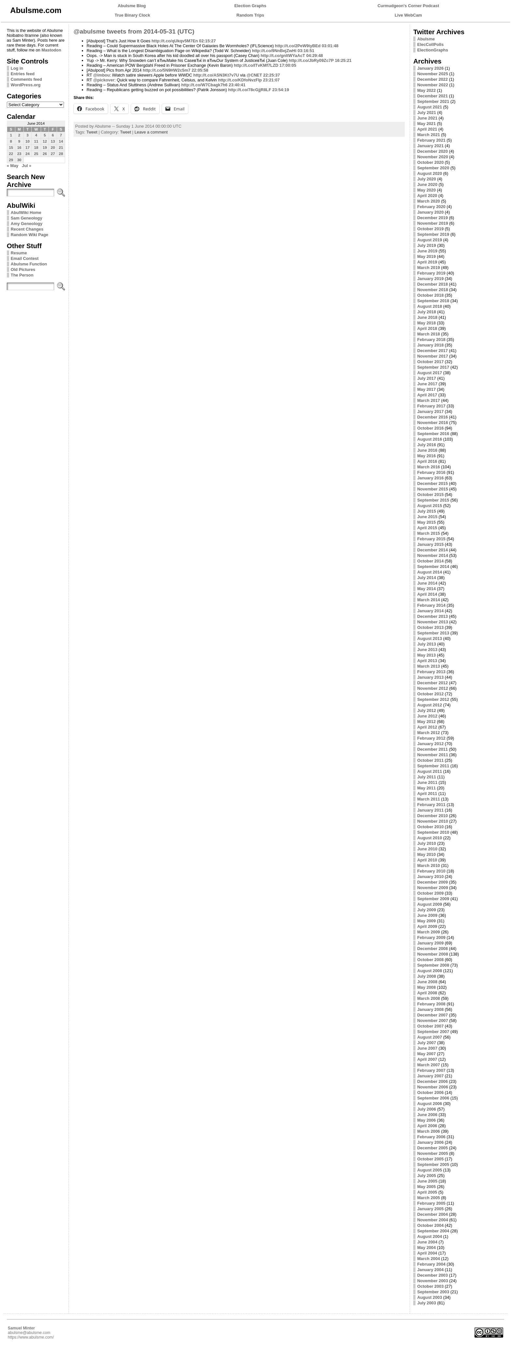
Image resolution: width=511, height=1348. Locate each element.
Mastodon (51, 50)
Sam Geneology (26, 218)
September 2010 (433, 832)
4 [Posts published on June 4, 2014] (36, 135)
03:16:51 (306, 50)
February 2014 (431, 605)
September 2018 (433, 300)
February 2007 (431, 1070)
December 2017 (432, 350)
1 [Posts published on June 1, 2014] (11, 135)
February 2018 (431, 339)
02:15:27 (207, 40)
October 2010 (430, 826)
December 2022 (432, 79)
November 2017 (432, 356)
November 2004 (432, 1219)
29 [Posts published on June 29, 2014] (11, 160)
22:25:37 (271, 75)
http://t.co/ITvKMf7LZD (256, 65)
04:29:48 (314, 55)
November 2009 (432, 887)
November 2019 (432, 223)
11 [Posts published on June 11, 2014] (36, 141)
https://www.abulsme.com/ (31, 1337)
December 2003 (432, 1275)
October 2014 (430, 561)
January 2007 (430, 1075)
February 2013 (431, 671)
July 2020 (426, 179)
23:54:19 (280, 89)
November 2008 (432, 954)
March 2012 (428, 732)
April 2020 (427, 195)
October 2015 (430, 494)
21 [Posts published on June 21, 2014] (61, 147)
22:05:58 (200, 70)
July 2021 (426, 112)
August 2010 (429, 837)
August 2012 (429, 704)
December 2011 (432, 749)
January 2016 (430, 477)
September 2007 (433, 1031)
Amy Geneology (26, 223)
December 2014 (432, 549)
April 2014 (427, 594)
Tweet (91, 132)
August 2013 (429, 638)
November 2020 (432, 156)
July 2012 (426, 710)
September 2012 (433, 699)
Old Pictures (23, 269)
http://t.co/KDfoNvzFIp (240, 80)
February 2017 (431, 406)
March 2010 (428, 865)
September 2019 (433, 234)
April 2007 (427, 1059)
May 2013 (426, 655)
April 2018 (427, 328)
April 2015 (427, 527)
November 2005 (432, 1153)
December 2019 (432, 217)
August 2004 (429, 1236)
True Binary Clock (132, 15)
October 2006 (430, 1092)
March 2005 (428, 1197)
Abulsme (426, 38)
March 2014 (428, 599)
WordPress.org (26, 84)
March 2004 (428, 1258)
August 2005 (429, 1170)
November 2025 (432, 73)
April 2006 (427, 1125)
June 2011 (427, 782)
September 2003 (433, 1291)
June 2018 (427, 317)
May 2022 (426, 90)
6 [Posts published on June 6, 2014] (53, 135)
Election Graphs (250, 5)
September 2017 (433, 367)
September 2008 (433, 965)
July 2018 (426, 311)
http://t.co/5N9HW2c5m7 (166, 70)
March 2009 (428, 931)
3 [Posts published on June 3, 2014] (27, 135)
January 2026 (430, 68)
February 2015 (431, 538)
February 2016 (431, 472)
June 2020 (427, 184)
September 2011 (433, 765)
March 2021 (428, 134)
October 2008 (430, 959)
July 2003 (426, 1302)
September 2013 (433, 633)
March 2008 (428, 998)
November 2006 (432, 1087)
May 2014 (426, 588)
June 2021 (427, 118)
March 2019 (428, 267)
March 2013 (428, 666)
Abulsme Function (29, 264)
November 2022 (432, 84)
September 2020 (433, 167)
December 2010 (432, 815)
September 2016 (433, 433)
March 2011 (428, 799)
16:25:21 (343, 60)
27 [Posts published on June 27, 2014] (53, 154)
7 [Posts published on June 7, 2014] (61, 135)
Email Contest (24, 258)
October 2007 (430, 1026)
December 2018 (432, 284)
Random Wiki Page (29, 234)
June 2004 (427, 1242)
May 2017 (426, 389)
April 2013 (427, 660)
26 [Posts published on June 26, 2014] (45, 154)
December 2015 (432, 483)
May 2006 (426, 1120)
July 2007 (426, 1042)
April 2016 (427, 461)
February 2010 (431, 871)
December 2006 (432, 1081)
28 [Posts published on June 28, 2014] (61, 154)
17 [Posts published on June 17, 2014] (27, 147)
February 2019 (431, 273)
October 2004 (430, 1225)
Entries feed (23, 73)
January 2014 (430, 610)
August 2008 (429, 970)
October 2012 (430, 693)
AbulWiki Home (26, 212)
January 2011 (430, 810)
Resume (19, 252)
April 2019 (427, 262)
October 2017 (430, 361)
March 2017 (428, 400)
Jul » (26, 165)
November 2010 (432, 821)
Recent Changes (27, 229)
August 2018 (429, 306)
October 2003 (430, 1286)
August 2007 (429, 1037)
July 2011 (426, 776)
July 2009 (426, 909)
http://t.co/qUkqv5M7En (175, 40)
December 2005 (432, 1147)
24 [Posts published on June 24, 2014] (27, 154)
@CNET (254, 75)
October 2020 (430, 162)
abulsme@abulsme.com (29, 1332)
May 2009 (426, 920)
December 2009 (432, 882)
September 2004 (433, 1230)
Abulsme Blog (132, 5)
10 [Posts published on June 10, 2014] (27, 141)
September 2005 (433, 1164)
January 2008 (430, 1009)
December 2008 (432, 948)
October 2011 (430, 760)
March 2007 (428, 1064)
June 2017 (427, 383)
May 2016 (426, 455)
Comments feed (26, 79)
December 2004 (432, 1214)
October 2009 (430, 893)
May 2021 (426, 123)
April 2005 (427, 1192)
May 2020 (426, 190)
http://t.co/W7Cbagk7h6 (204, 84)
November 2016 (432, 422)
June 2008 (427, 981)
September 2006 (433, 1098)
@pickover (103, 80)
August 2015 (429, 505)
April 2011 (427, 793)
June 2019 (427, 250)
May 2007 (426, 1053)
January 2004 (430, 1269)
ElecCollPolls (430, 44)
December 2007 (432, 1015)
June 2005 (427, 1181)
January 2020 (430, 212)
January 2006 (430, 1142)
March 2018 (428, 334)
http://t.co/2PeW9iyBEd (298, 45)
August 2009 (429, 904)
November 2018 (432, 289)
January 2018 (430, 345)
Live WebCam (408, 15)
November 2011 (432, 754)
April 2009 (427, 926)
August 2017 (429, 372)
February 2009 (431, 937)
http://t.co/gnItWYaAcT (283, 55)
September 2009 (433, 898)
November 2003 (432, 1280)
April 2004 (427, 1253)
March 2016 (428, 466)
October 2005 (430, 1158)
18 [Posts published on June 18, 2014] (36, 147)
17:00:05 (288, 65)
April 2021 (427, 129)
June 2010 (427, 848)
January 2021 (430, 145)
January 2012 (430, 743)
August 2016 (429, 439)
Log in (17, 68)
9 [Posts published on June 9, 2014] (19, 141)
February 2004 (431, 1264)
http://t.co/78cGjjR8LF (249, 89)
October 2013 (430, 627)
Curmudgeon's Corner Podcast (408, 5)
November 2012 (432, 688)
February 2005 (431, 1203)
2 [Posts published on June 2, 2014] (19, 135)
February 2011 (431, 804)
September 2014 (433, 566)
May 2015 (426, 522)
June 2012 (427, 716)
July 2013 (426, 644)
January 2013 (430, 677)
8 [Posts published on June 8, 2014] (11, 141)
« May (13, 165)
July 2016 (426, 444)
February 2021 (431, 140)
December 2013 (432, 616)
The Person (22, 275)
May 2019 (426, 256)
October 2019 (430, 228)
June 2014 (427, 583)
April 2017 (427, 394)
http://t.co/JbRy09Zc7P (311, 60)
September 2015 (433, 500)
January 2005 (430, 1208)
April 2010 (427, 860)
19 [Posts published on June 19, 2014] (45, 147)
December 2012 (432, 682)
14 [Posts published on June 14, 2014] (61, 141)
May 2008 (426, 987)
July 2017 (426, 378)
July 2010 (426, 843)
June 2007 (427, 1048)
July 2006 (426, 1109)
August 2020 (429, 173)
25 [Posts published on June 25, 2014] (36, 154)
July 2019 (426, 245)
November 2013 (432, 621)
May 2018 (426, 322)
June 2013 (427, 649)
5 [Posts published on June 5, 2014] (45, 135)
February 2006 (431, 1136)
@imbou (101, 75)
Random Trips (250, 15)
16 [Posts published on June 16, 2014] (19, 147)
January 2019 (430, 278)
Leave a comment (151, 132)
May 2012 (426, 721)
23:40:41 (237, 84)
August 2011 (429, 771)
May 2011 (426, 788)
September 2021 (433, 101)
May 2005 (426, 1186)
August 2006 (429, 1103)
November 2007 (432, 1020)
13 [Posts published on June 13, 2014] (53, 141)
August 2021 (429, 107)
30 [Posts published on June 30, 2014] (19, 160)
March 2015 (428, 533)
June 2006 (427, 1114)
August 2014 (429, 572)
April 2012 (427, 727)
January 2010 (430, 876)
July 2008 (426, 976)
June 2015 (427, 516)
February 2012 (431, 738)
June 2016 (427, 450)
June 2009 (427, 915)
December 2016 (432, 417)
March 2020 (428, 201)
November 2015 (432, 489)
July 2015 (426, 511)
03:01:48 (330, 45)
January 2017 (430, 411)
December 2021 (432, 95)
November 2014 (432, 555)
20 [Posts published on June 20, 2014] (53, 147)
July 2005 (426, 1175)
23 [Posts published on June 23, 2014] (19, 154)
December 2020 (432, 151)
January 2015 (430, 544)
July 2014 (426, 577)
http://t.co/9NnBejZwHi (274, 50)
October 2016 (430, 428)
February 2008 (431, 1003)
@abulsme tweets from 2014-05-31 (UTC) (134, 31)
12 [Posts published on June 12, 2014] (45, 141)
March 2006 (428, 1131)
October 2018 (430, 295)
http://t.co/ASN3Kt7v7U (216, 75)
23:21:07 (271, 80)
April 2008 (427, 992)
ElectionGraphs (432, 50)
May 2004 (426, 1247)
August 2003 (429, 1297)
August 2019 (429, 239)
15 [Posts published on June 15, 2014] (11, 147)
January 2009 (430, 943)
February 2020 (431, 206)
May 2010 (426, 854)
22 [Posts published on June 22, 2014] (11, 154)
